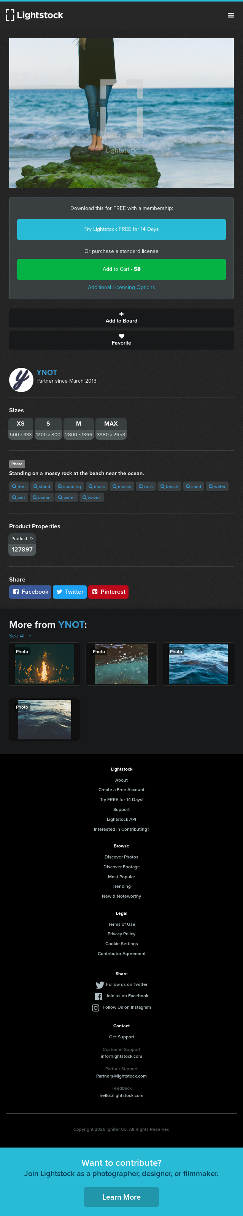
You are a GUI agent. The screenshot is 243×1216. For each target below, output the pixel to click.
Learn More (121, 1196)
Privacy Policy (121, 933)
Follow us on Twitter (127, 984)
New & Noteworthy (121, 896)
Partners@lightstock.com (121, 1076)
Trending (122, 886)
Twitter (70, 591)
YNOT (47, 372)
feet (19, 486)
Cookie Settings (121, 943)
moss (97, 486)
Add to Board (121, 318)
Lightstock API (121, 819)
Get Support (121, 1036)
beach (169, 486)
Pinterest (108, 591)
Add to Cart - (122, 269)
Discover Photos (121, 857)
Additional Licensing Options (121, 287)
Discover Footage (121, 866)
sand (193, 486)
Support (121, 809)
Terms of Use (121, 924)
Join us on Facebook (127, 995)
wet (18, 497)
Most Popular (121, 876)
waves (92, 497)
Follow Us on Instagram (127, 1007)
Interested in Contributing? (121, 829)
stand (41, 486)
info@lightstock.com (121, 1056)
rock (146, 486)
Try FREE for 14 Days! (121, 799)
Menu (231, 15)
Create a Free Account (121, 789)
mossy (122, 486)
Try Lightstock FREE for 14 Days (121, 229)
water (217, 486)
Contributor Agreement (122, 953)
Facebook (30, 591)
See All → (20, 636)
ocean (42, 497)
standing (69, 486)
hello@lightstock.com (121, 1095)
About (121, 780)
